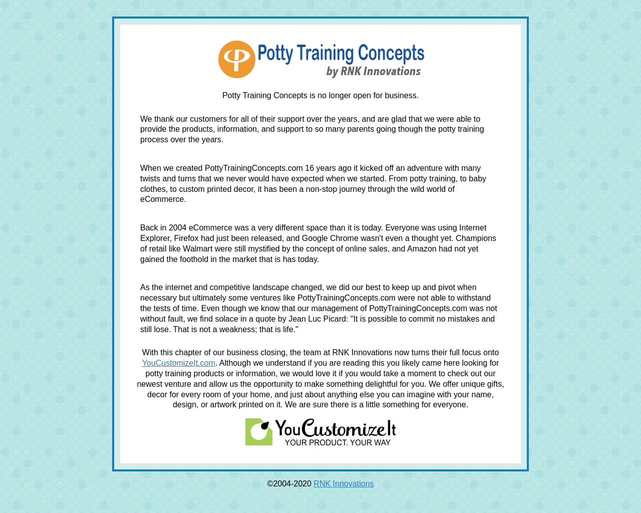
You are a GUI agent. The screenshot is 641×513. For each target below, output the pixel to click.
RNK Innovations (343, 483)
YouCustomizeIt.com (178, 363)
